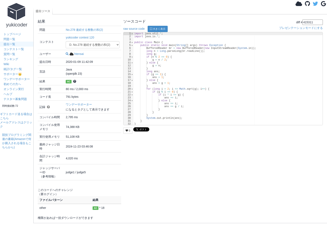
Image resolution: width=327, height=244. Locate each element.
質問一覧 (9, 54)
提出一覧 (9, 44)
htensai (76, 54)
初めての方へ (12, 84)
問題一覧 (9, 39)
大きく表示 (157, 28)
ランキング (11, 59)
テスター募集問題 (15, 99)
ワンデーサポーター (17, 79)
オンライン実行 (14, 89)
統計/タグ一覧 (13, 69)
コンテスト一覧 (14, 49)
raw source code (134, 28)
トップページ (12, 34)
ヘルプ (8, 94)
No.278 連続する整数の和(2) (84, 29)
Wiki (6, 64)
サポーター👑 (13, 74)
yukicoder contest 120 (80, 37)
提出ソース (43, 11)
